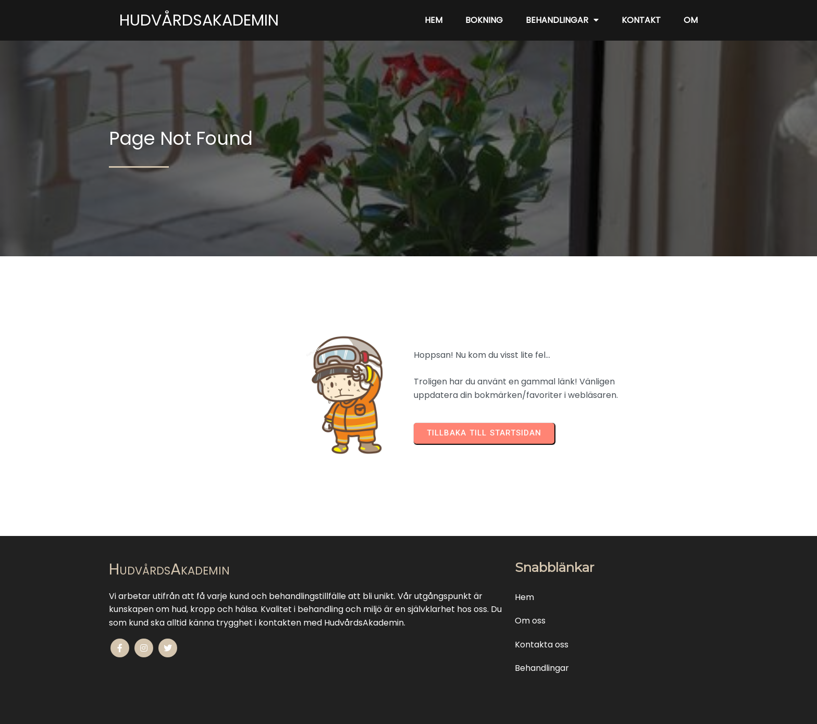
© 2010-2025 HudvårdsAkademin (408, 709)
